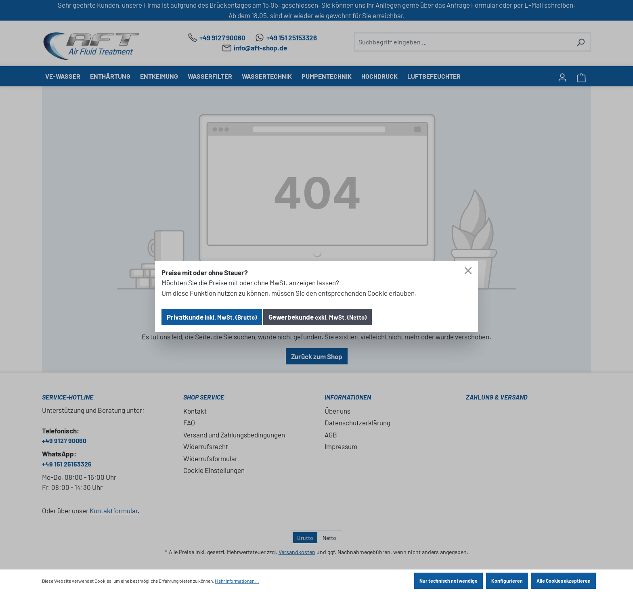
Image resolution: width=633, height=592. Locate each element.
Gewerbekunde (317, 317)
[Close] (468, 270)
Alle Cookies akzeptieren (564, 581)
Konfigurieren (507, 581)
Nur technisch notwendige (448, 581)
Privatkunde (212, 317)
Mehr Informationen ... (237, 581)
